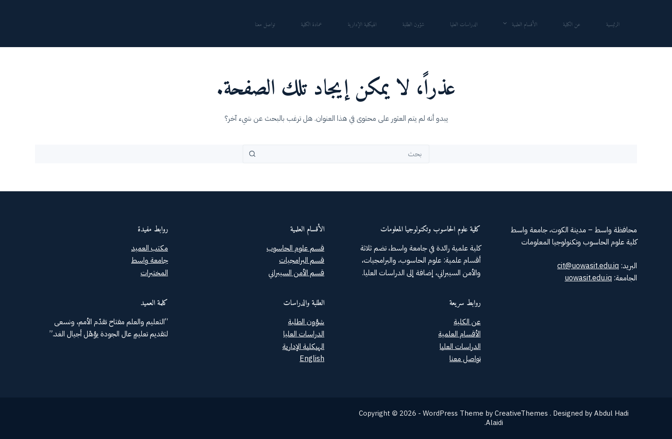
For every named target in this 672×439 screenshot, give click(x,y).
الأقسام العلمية (518, 23)
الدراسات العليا (463, 23)
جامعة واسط (149, 260)
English (312, 358)
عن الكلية (571, 23)
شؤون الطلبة (413, 23)
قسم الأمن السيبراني (296, 273)
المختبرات (154, 273)
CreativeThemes (521, 413)
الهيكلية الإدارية (362, 23)
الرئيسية (613, 23)
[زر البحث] (252, 154)
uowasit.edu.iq (588, 278)
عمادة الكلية (311, 23)
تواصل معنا (265, 23)
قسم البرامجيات (301, 260)
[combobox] (345, 154)
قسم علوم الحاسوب (295, 248)
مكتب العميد (149, 248)
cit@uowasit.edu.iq (588, 266)
